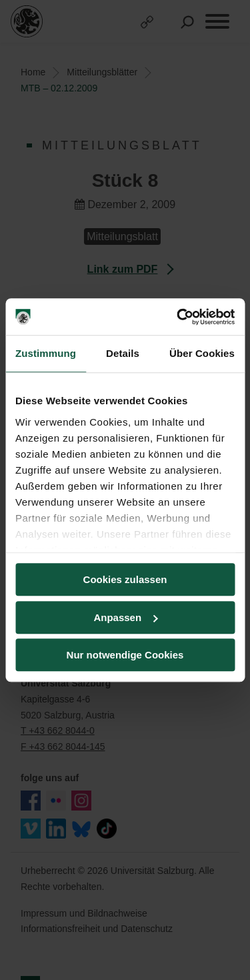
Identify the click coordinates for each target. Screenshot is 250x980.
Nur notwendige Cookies (125, 654)
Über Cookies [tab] (202, 353)
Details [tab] (122, 353)
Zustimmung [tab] (45, 353)
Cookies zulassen (125, 579)
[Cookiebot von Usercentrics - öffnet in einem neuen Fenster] (178, 317)
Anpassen (125, 617)
